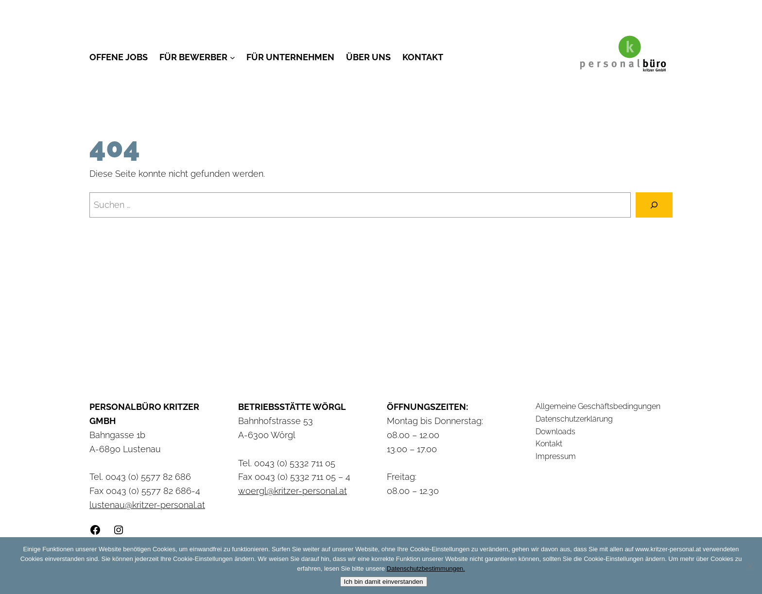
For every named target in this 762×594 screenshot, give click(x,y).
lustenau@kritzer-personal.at (147, 505)
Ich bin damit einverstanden (383, 581)
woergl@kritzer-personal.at (292, 491)
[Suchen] (654, 205)
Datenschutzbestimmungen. (426, 568)
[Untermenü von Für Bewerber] (232, 57)
